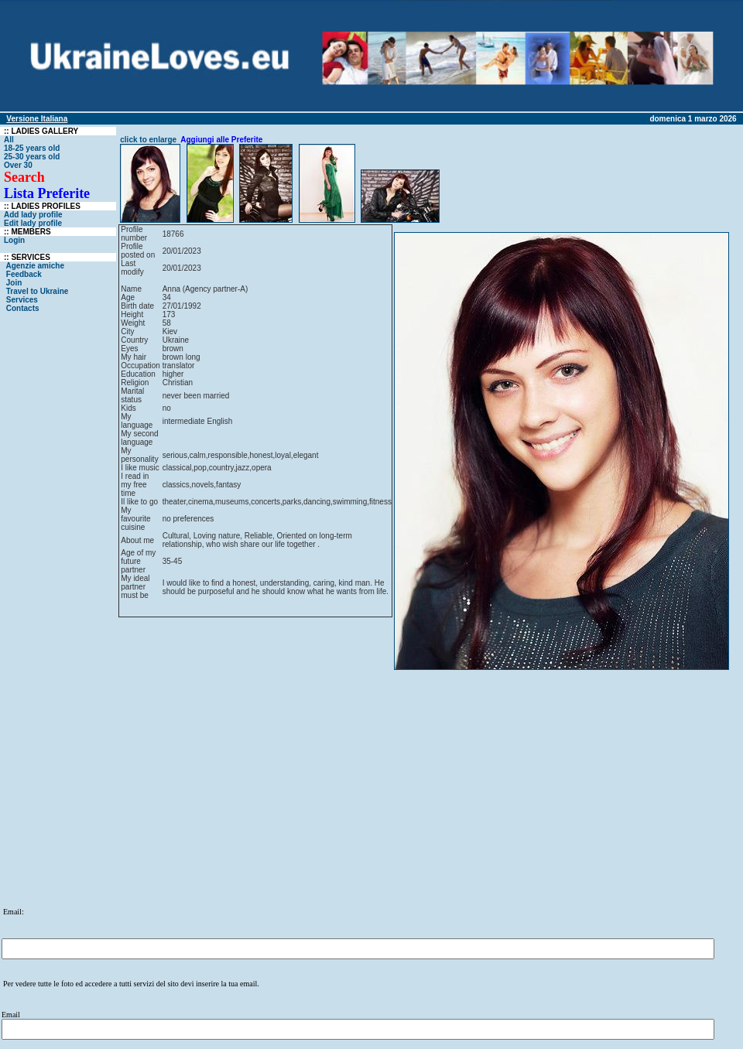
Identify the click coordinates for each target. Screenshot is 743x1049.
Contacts (22, 308)
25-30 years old (32, 156)
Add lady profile (33, 214)
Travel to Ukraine (38, 291)
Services (22, 300)
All (9, 139)
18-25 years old (32, 148)
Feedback (24, 274)
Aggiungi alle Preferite (221, 139)
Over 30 (18, 165)
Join (14, 282)
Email (11, 1014)
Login (14, 240)
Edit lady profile (33, 223)
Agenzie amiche (35, 265)
